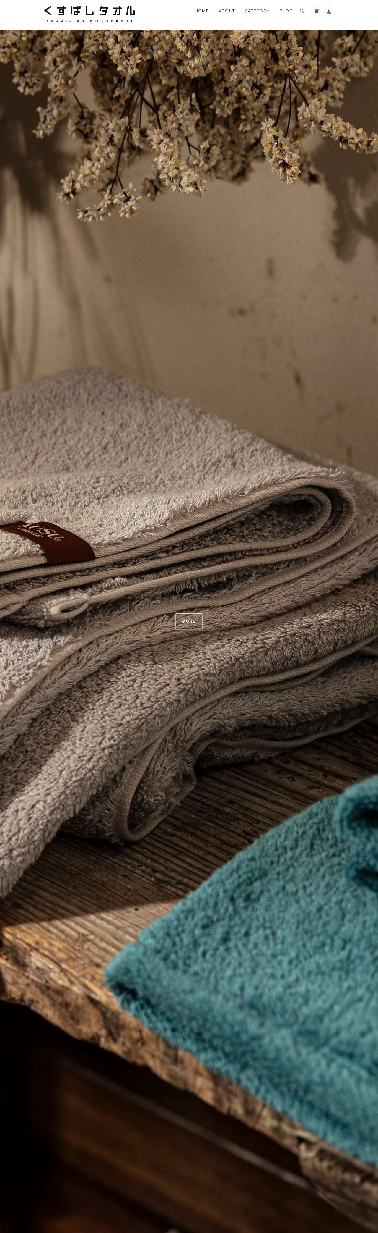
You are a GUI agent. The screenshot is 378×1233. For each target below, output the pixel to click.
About (227, 10)
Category (257, 10)
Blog (286, 10)
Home (202, 10)
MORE (189, 621)
